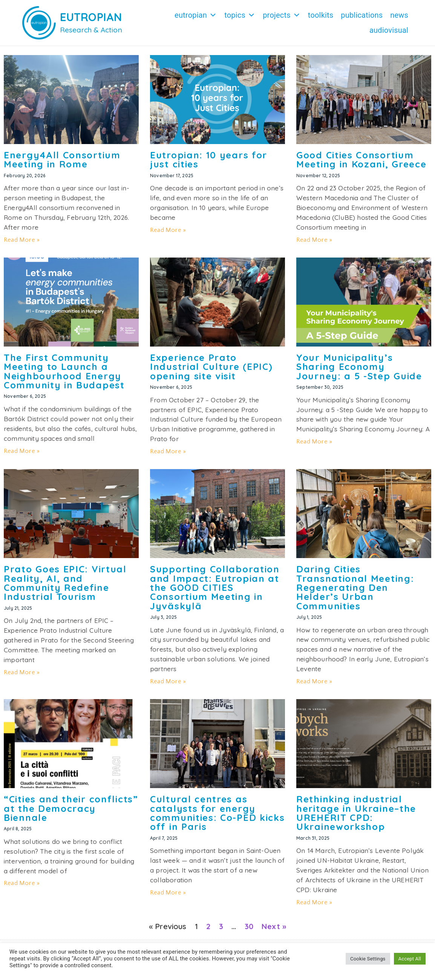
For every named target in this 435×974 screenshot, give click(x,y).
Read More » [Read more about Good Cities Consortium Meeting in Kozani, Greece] (314, 239)
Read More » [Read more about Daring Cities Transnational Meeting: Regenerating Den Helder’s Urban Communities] (314, 681)
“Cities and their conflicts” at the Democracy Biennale (71, 808)
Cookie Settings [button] (367, 959)
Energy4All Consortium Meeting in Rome (62, 159)
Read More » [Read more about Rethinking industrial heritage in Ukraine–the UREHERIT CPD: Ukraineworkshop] (314, 902)
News (399, 15)
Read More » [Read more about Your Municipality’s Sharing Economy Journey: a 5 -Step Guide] (314, 441)
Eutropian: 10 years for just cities (208, 159)
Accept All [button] (409, 959)
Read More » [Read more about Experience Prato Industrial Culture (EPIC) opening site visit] (168, 451)
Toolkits (320, 15)
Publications (362, 15)
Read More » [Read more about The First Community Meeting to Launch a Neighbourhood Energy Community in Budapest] (22, 451)
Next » (274, 926)
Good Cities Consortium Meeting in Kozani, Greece (361, 159)
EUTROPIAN (91, 17)
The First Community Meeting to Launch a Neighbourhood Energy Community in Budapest (64, 371)
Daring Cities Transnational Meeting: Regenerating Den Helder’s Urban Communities (355, 587)
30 (249, 926)
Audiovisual (388, 30)
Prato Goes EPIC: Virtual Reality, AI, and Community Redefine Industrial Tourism (65, 582)
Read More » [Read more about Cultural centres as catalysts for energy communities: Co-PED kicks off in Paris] (168, 892)
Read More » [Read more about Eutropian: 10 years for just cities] (168, 230)
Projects (281, 15)
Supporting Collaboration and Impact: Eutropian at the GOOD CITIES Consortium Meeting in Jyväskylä (215, 587)
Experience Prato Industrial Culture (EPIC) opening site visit (211, 367)
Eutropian (196, 15)
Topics (239, 15)
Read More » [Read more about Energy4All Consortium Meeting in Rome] (22, 239)
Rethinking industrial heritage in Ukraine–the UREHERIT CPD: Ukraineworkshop (356, 812)
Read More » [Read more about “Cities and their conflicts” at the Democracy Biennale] (22, 883)
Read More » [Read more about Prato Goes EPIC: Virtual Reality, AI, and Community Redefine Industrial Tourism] (22, 672)
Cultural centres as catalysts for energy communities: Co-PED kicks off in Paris (217, 812)
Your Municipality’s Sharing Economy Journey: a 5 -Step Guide (359, 367)
